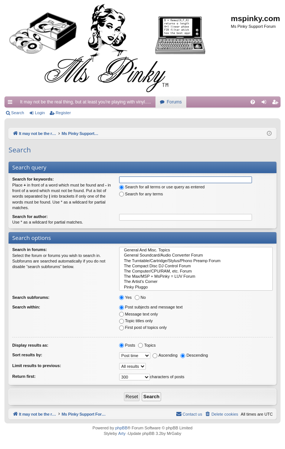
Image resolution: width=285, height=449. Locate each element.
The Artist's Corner (196, 281)
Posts (127, 345)
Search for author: (30, 216)
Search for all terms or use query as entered (162, 187)
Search (17, 112)
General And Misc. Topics (196, 250)
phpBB (121, 428)
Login (40, 112)
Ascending (165, 355)
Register (63, 112)
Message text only (138, 314)
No (140, 297)
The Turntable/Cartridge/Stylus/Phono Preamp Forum (196, 261)
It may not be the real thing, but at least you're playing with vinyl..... (85, 102)
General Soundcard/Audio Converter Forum (196, 255)
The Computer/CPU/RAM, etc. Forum (196, 271)
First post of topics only (143, 327)
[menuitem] (252, 102)
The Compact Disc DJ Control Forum (196, 266)
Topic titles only (136, 320)
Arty (122, 434)
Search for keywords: (33, 179)
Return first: (24, 376)
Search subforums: (30, 297)
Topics (146, 345)
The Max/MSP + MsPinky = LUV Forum (196, 276)
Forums (174, 102)
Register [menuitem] (277, 103)
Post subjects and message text (151, 307)
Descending (194, 355)
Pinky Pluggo (196, 287)
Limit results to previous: (36, 365)
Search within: (26, 307)
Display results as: (30, 345)
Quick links (11, 103)
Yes (125, 297)
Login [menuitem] (265, 103)
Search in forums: (29, 249)
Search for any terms (141, 194)
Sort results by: (27, 355)
